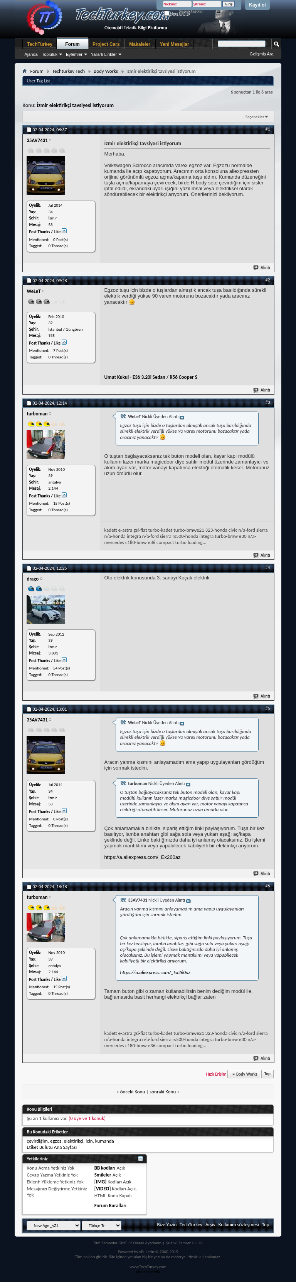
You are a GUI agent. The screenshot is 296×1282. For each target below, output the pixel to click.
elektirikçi (73, 1141)
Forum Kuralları (110, 1205)
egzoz (55, 1141)
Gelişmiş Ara (262, 54)
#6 (268, 886)
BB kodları (105, 1168)
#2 (268, 280)
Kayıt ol (257, 5)
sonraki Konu (163, 1092)
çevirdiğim (37, 1141)
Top (267, 1074)
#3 (268, 402)
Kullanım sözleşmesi (239, 1224)
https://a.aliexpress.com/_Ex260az (142, 857)
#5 (268, 708)
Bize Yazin (167, 1224)
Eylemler (74, 54)
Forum (72, 44)
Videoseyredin (148, 1271)
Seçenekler (255, 116)
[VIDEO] (102, 1189)
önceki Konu (132, 1092)
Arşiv (210, 1224)
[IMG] (100, 1182)
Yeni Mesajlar (174, 44)
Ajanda (30, 54)
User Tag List (38, 81)
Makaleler (139, 44)
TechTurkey (39, 44)
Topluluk (49, 54)
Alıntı (262, 267)
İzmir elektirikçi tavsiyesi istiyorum (75, 105)
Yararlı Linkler (104, 54)
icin (89, 1141)
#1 (268, 129)
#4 (268, 567)
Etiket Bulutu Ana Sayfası (52, 1147)
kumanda (104, 1141)
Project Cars (106, 44)
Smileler (102, 1175)
